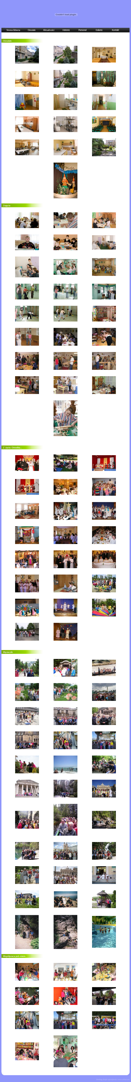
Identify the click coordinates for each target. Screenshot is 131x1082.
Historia (66, 30)
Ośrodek (31, 30)
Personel (82, 30)
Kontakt (115, 30)
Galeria (99, 30)
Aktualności (49, 30)
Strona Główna (13, 30)
